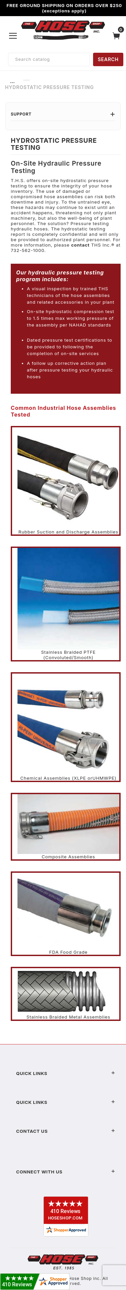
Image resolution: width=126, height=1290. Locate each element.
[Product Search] (49, 59)
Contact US (65, 1131)
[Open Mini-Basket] (118, 36)
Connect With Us (65, 1171)
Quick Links (65, 1073)
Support (63, 114)
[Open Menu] (13, 35)
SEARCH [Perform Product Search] (108, 59)
